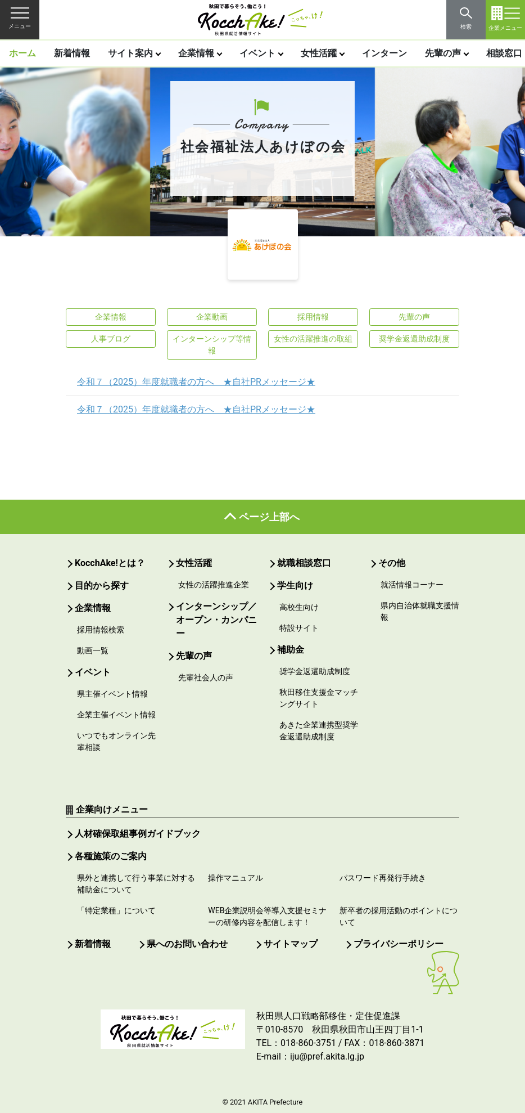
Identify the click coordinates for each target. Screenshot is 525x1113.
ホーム (22, 53)
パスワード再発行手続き (383, 877)
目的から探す (102, 585)
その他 (391, 563)
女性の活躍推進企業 (213, 584)
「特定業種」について (116, 910)
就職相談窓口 (304, 563)
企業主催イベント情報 (116, 714)
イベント (257, 53)
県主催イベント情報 (112, 693)
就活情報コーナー (412, 584)
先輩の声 (443, 53)
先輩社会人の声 (205, 677)
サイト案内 (130, 53)
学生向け (295, 585)
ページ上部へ (269, 517)
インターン (384, 53)
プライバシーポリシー (398, 944)
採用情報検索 (100, 629)
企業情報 (196, 53)
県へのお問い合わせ (187, 944)
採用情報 (313, 316)
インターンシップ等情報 (212, 344)
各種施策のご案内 (111, 856)
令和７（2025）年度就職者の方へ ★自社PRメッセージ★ (196, 381)
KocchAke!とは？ (110, 563)
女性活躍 (319, 53)
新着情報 (72, 53)
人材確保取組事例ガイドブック (138, 833)
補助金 (290, 649)
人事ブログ (110, 338)
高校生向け (299, 607)
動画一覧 (92, 650)
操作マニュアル (235, 877)
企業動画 (212, 316)
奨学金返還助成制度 (414, 338)
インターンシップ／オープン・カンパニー (216, 620)
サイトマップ (291, 944)
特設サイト (299, 627)
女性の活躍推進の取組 (313, 338)
